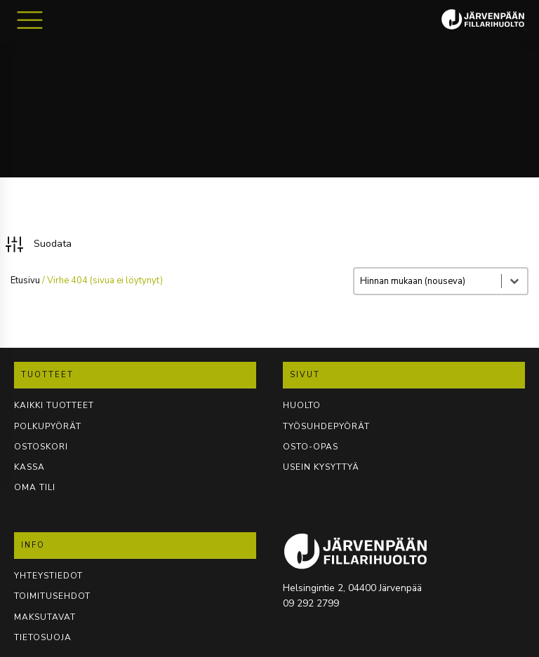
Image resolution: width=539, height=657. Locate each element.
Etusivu (25, 280)
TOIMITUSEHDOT (52, 596)
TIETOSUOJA (43, 637)
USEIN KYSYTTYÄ (321, 467)
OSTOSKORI (41, 446)
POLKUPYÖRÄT (47, 426)
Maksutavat (45, 617)
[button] (38, 244)
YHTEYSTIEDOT (48, 575)
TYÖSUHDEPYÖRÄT (326, 426)
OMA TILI (34, 487)
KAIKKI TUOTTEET (54, 405)
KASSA (29, 467)
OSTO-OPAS (310, 446)
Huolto (302, 405)
